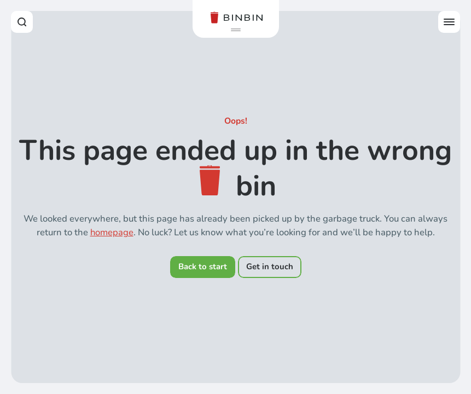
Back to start (202, 266)
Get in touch (269, 266)
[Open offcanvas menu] (449, 22)
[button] (236, 30)
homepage (111, 232)
